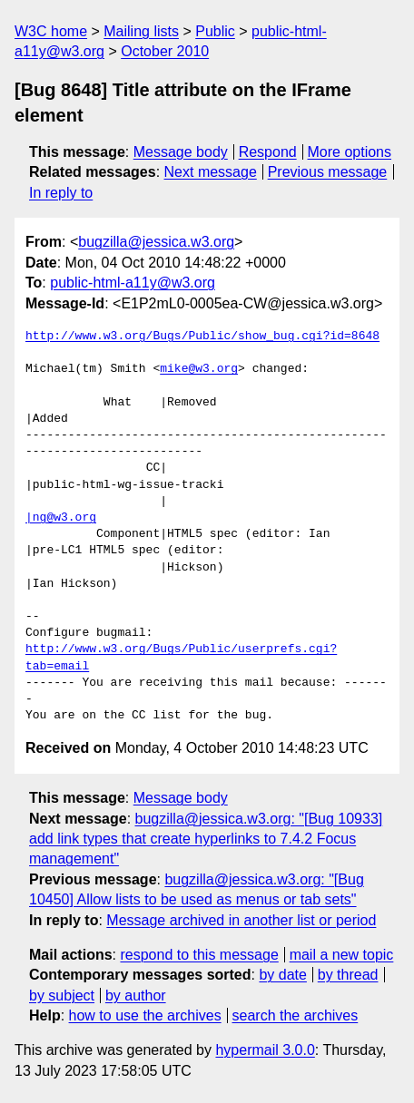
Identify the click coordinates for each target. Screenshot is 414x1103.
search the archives (295, 1015)
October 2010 (165, 51)
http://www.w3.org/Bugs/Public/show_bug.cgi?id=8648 (202, 336)
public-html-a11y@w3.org (132, 282)
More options (350, 152)
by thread (348, 974)
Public (215, 31)
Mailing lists (141, 31)
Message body (180, 152)
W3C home (51, 31)
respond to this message (199, 954)
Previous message (328, 172)
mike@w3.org (199, 369)
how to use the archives (145, 1015)
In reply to (61, 192)
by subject (61, 995)
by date (282, 974)
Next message (210, 172)
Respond (268, 152)
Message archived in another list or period (241, 920)
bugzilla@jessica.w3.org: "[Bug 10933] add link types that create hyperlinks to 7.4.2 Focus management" (205, 839)
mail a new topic (342, 954)
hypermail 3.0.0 (264, 1050)
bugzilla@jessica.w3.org (156, 241)
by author (135, 995)
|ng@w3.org (60, 518)
